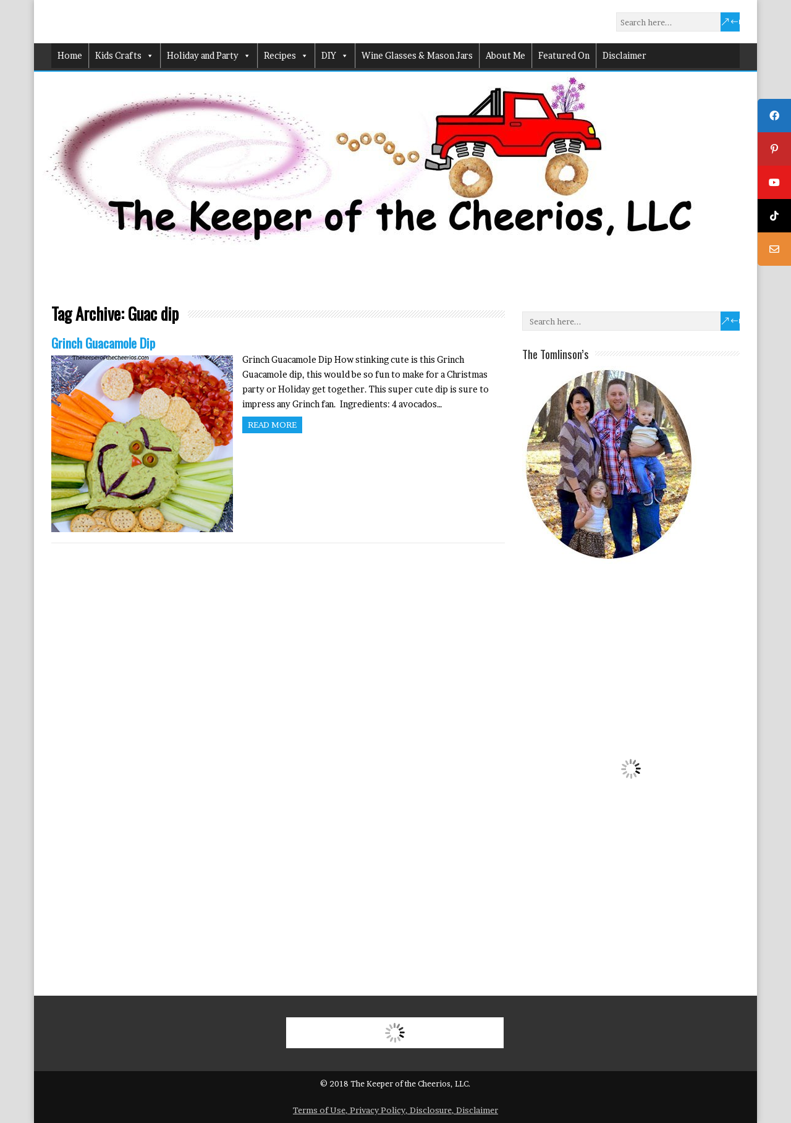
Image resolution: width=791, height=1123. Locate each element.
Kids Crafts (124, 55)
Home (69, 55)
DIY (335, 55)
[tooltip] (774, 115)
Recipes (286, 55)
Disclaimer (624, 55)
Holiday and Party (209, 55)
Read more (272, 425)
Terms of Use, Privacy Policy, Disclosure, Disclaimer (395, 1110)
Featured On (564, 55)
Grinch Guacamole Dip (103, 342)
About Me (505, 55)
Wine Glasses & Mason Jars (417, 55)
